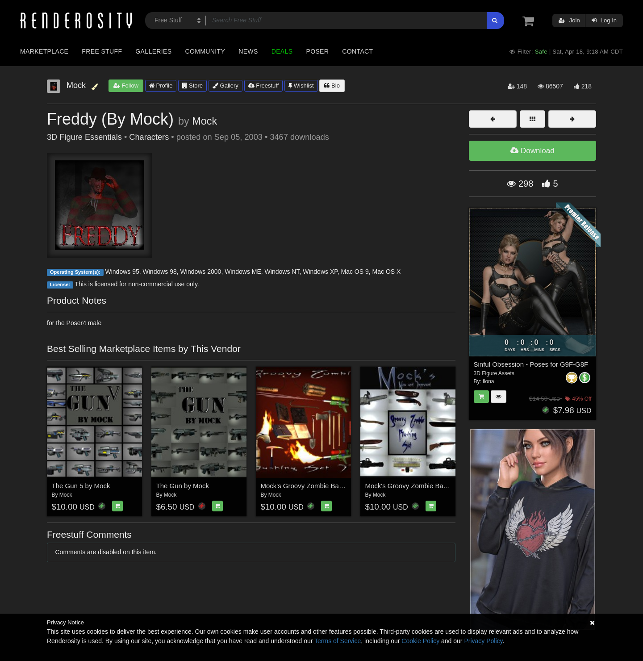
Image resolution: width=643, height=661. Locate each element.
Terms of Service (337, 640)
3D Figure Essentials (84, 137)
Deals (282, 51)
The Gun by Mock (182, 485)
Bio (331, 85)
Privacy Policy (483, 640)
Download (532, 150)
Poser (317, 51)
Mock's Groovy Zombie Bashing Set (418, 485)
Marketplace (44, 51)
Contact (357, 51)
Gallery (225, 85)
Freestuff (263, 85)
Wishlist (300, 85)
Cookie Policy (420, 640)
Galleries (153, 51)
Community (205, 51)
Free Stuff (102, 51)
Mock (204, 121)
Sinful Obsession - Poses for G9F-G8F (531, 364)
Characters (149, 137)
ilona (488, 381)
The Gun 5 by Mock (81, 485)
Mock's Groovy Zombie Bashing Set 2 (316, 485)
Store (192, 85)
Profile (160, 85)
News (248, 51)
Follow (125, 85)
